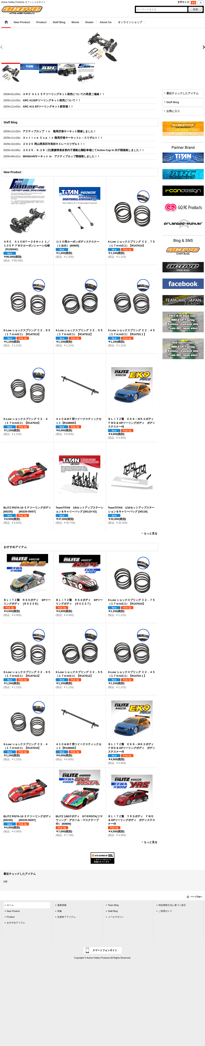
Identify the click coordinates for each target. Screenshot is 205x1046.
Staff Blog (172, 102)
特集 (59, 911)
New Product (13, 911)
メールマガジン (116, 917)
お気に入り (173, 111)
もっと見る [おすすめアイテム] (150, 842)
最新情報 (61, 905)
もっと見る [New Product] (150, 533)
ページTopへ (197, 897)
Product (11, 917)
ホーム (10, 905)
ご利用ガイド (165, 911)
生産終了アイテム (66, 917)
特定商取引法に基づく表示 (172, 905)
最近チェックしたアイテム (182, 93)
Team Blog (113, 905)
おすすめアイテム (16, 922)
